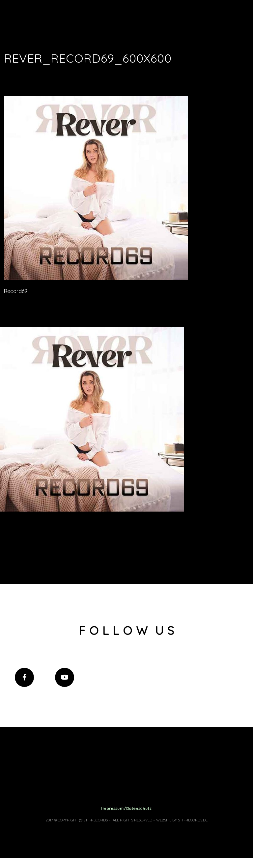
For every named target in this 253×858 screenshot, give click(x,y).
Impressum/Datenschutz (126, 808)
